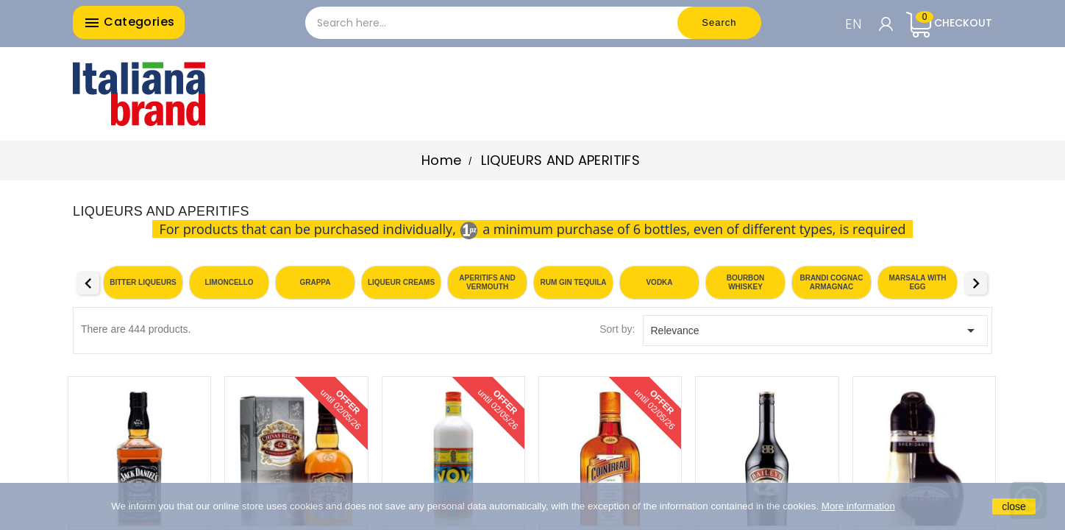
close (1014, 506)
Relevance (815, 330)
